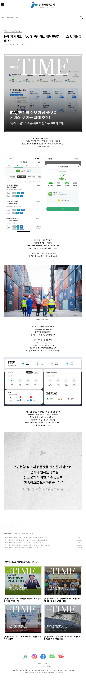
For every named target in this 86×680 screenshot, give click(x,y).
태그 (37, 666)
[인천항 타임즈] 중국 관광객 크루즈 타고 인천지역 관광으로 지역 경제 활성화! (26, 545)
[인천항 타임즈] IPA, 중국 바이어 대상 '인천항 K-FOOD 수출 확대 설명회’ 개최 (26, 540)
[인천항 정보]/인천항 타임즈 (13, 31)
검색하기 (81, 17)
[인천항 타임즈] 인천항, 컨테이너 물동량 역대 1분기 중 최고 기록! (22, 548)
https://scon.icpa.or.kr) (55, 144)
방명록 (43, 666)
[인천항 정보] (8, 534)
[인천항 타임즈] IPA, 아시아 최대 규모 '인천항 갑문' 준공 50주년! (22, 542)
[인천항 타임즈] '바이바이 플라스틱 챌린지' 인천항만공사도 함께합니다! (24, 537)
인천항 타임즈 (18, 534)
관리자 (49, 666)
